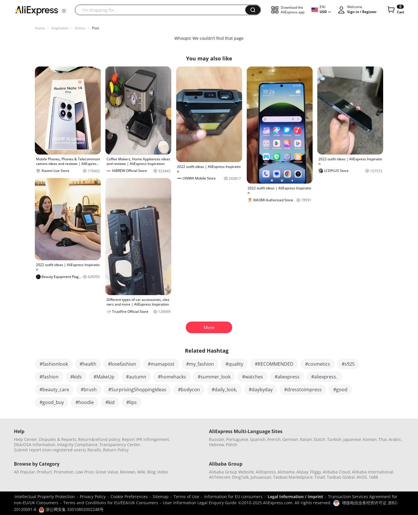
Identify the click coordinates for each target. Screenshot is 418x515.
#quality (234, 364)
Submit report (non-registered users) (50, 450)
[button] (63, 10)
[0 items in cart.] (395, 10)
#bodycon (189, 389)
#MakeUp (103, 377)
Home (40, 28)
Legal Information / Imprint (295, 496)
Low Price (84, 472)
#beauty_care (54, 389)
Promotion (64, 472)
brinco (80, 28)
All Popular (24, 472)
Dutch (319, 439)
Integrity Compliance (77, 444)
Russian (216, 439)
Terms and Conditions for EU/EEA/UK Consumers (110, 502)
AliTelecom (219, 477)
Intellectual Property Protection (45, 496)
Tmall (319, 477)
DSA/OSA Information (34, 444)
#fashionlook (53, 364)
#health (88, 364)
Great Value (107, 472)
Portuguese (237, 439)
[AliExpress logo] (36, 10)
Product (44, 472)
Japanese (352, 439)
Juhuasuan (261, 477)
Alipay (302, 472)
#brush (89, 389)
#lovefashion (122, 364)
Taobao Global (341, 477)
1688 (373, 477)
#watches (252, 377)
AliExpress (266, 472)
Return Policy (116, 450)
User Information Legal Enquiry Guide (200, 502)
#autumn (136, 377)
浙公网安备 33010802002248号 (71, 509)
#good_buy (51, 402)
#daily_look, (224, 389)
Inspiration (60, 28)
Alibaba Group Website (231, 472)
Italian (306, 439)
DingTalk (240, 477)
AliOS (361, 477)
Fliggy (315, 472)
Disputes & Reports (57, 439)
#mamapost (161, 364)
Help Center (25, 439)
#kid (110, 402)
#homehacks (172, 377)
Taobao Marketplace (293, 477)
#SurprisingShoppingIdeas (137, 389)
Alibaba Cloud (336, 472)
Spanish (258, 439)
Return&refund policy (99, 439)
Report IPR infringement (145, 439)
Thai (383, 439)
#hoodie (84, 402)
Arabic (395, 439)
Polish (231, 444)
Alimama (286, 472)
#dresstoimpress (303, 389)
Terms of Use (186, 496)
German (290, 439)
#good (340, 389)
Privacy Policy (93, 496)
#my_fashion (200, 364)
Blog (151, 472)
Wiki (141, 472)
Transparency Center (119, 444)
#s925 (348, 364)
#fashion (49, 377)
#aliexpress (287, 377)
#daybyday (261, 389)
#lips (131, 402)
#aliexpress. (324, 377)
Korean (370, 439)
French (274, 439)
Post (95, 28)
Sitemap (161, 496)
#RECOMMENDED (274, 364)
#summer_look (214, 377)
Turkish (334, 439)
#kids (76, 377)
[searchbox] (162, 10)
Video (162, 472)
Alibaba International (372, 472)
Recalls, (94, 450)
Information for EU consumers (233, 496)
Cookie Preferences (129, 496)
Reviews (128, 472)
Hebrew (216, 444)
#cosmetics (317, 364)
